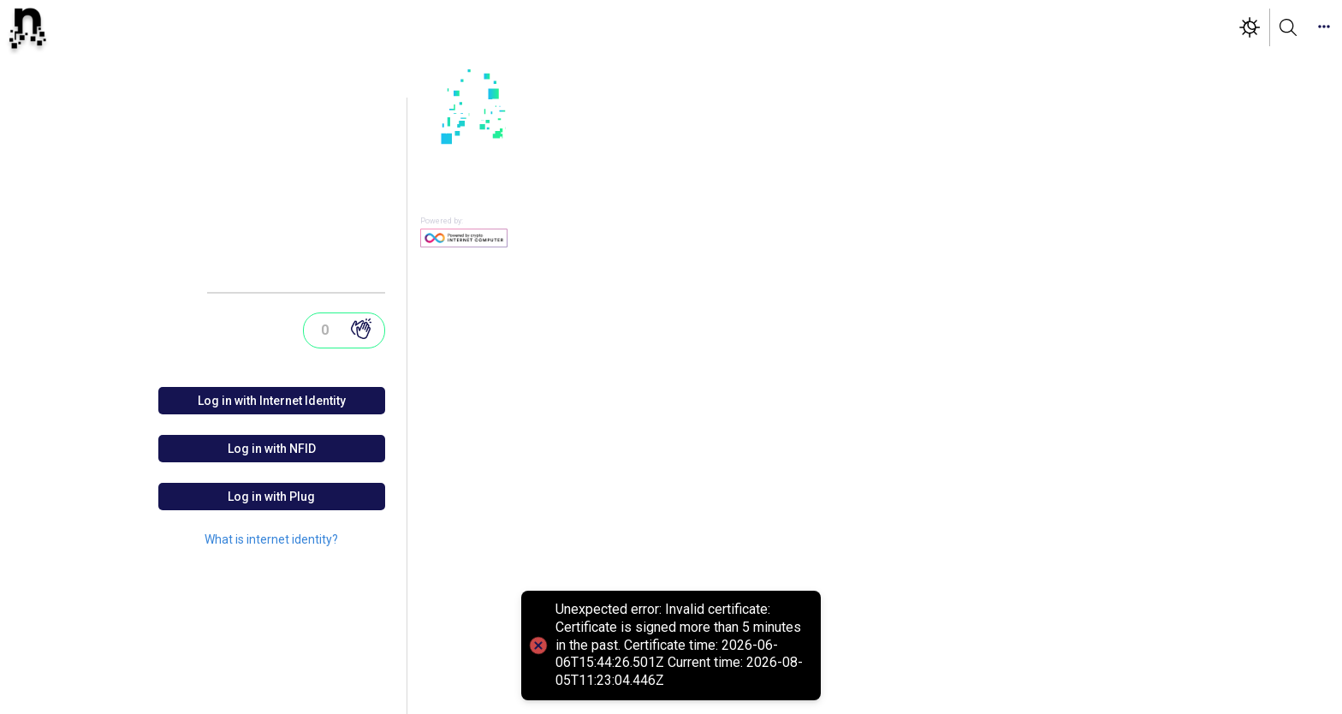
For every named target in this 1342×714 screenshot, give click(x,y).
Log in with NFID (272, 448)
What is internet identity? (271, 539)
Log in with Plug (271, 496)
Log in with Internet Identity (272, 401)
